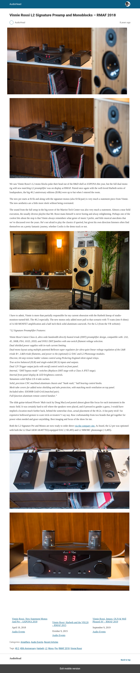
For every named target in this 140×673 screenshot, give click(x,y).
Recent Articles (51, 642)
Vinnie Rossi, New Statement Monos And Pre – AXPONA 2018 (31, 608)
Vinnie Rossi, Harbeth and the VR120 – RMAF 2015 (71, 610)
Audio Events (18, 631)
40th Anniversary (28, 648)
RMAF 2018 (64, 648)
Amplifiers (25, 642)
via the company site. (85, 426)
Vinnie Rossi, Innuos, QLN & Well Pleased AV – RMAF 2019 (111, 608)
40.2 (17, 648)
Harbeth (40, 648)
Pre (56, 648)
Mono (51, 648)
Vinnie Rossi (76, 648)
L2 (46, 648)
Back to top (126, 660)
